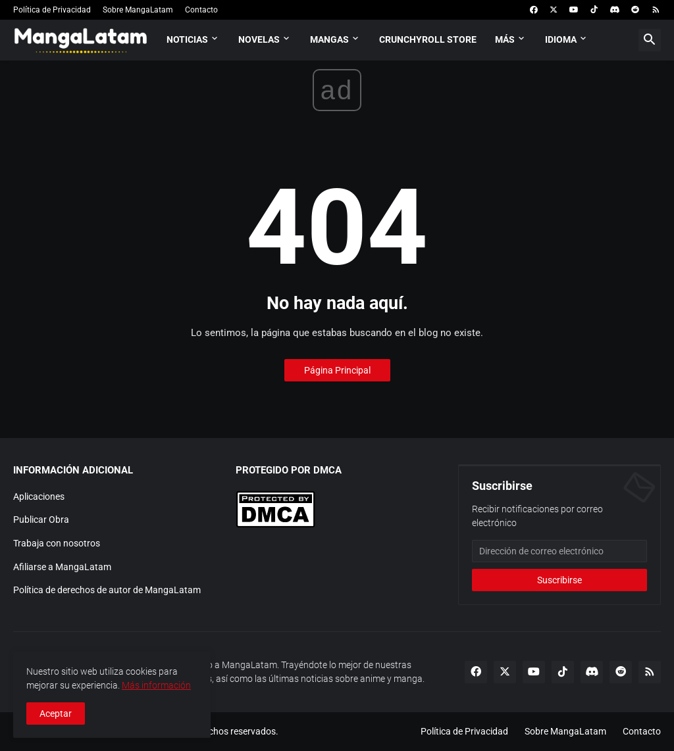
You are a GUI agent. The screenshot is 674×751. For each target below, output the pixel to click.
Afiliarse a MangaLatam (62, 567)
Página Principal (337, 370)
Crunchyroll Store (428, 39)
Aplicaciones (39, 496)
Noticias (187, 39)
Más (505, 39)
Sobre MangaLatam (138, 9)
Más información (156, 685)
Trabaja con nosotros (56, 543)
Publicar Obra (41, 519)
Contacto (201, 9)
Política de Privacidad (52, 9)
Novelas (259, 39)
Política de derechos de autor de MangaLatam (107, 590)
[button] (649, 40)
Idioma (561, 39)
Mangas (329, 39)
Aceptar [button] (55, 713)
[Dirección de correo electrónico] (559, 551)
